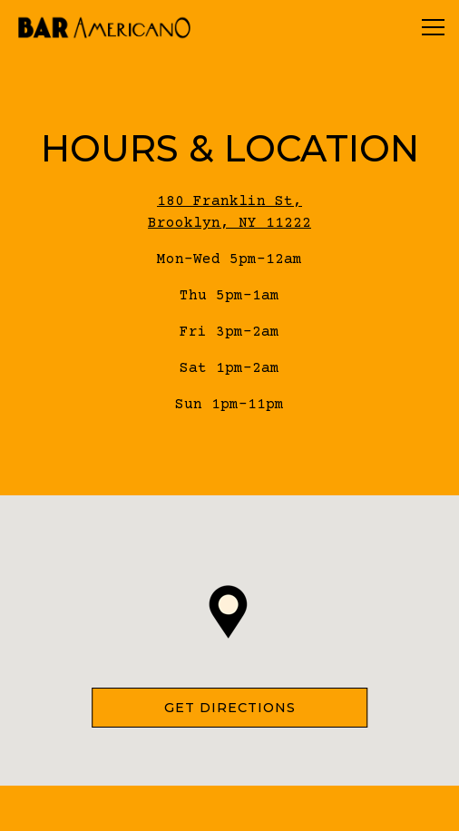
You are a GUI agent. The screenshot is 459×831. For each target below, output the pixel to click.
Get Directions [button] (230, 707)
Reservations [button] (229, 807)
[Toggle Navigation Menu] (433, 27)
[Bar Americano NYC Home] (104, 27)
